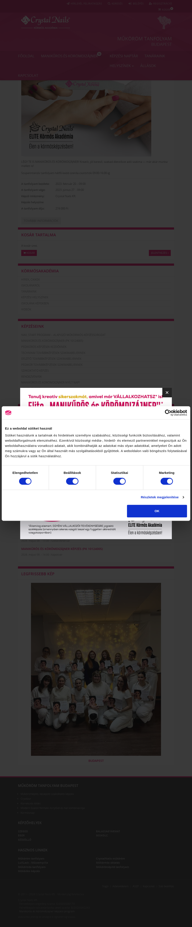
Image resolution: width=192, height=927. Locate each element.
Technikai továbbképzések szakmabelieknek (53, 353)
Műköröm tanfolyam (144, 38)
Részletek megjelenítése (160, 497)
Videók (26, 309)
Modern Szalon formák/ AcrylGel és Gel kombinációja (53, 808)
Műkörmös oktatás (108, 863)
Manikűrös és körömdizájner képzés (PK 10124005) (62, 535)
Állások (148, 65)
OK (157, 511)
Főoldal (26, 55)
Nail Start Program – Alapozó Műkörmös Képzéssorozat (63, 335)
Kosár (29, 253)
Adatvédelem (120, 886)
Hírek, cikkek (30, 279)
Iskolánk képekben (35, 303)
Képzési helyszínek (34, 297)
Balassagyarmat (108, 831)
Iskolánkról (30, 285)
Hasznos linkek (32, 850)
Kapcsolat (28, 75)
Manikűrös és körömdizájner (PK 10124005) (52, 341)
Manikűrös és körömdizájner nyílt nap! (50, 382)
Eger (21, 835)
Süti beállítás (166, 886)
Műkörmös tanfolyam (32, 867)
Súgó (105, 886)
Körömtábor (31, 388)
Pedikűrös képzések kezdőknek (44, 347)
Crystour (26, 799)
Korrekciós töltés (31, 803)
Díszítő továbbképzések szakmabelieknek (51, 359)
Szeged (23, 831)
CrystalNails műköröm (110, 858)
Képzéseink (32, 326)
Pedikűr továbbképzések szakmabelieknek (52, 365)
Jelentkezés (160, 253)
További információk (41, 221)
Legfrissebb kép (37, 573)
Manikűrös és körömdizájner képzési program (47, 911)
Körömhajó (29, 394)
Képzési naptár (124, 55)
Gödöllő (24, 840)
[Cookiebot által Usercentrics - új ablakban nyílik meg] (168, 412)
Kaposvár (56, 554)
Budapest (161, 44)
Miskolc (102, 835)
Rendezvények (31, 377)
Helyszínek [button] (122, 65)
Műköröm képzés (29, 871)
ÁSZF (136, 886)
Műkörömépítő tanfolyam (112, 867)
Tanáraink (155, 55)
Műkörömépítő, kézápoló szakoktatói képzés (47, 794)
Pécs (54, 527)
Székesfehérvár (60, 541)
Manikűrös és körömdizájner (71, 55)
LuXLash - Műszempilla (33, 863)
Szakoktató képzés (35, 370)
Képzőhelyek (30, 822)
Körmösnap (27, 813)
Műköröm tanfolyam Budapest (48, 785)
